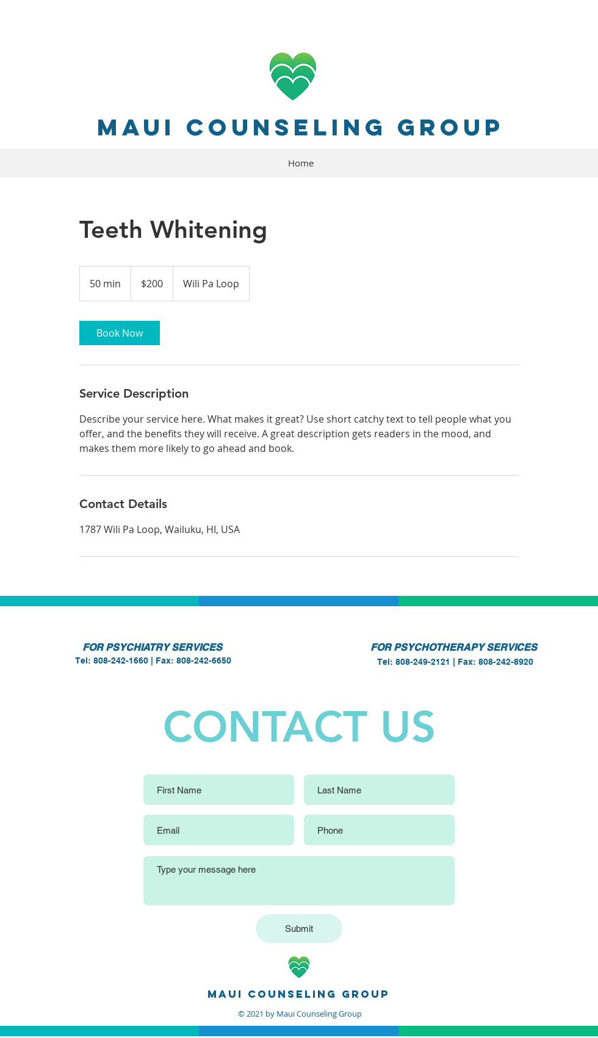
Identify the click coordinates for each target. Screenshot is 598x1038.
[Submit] (299, 928)
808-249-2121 (422, 662)
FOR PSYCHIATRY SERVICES (152, 647)
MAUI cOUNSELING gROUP (300, 126)
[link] (119, 333)
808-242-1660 (120, 660)
